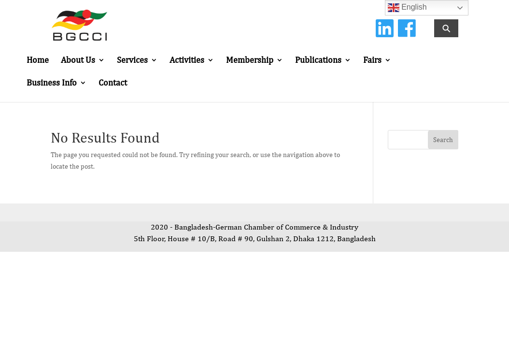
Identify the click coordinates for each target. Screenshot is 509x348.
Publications (318, 61)
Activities (187, 61)
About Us (78, 61)
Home (38, 61)
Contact (113, 83)
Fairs (372, 61)
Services (132, 61)
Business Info (52, 83)
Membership (249, 61)
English (407, 8)
